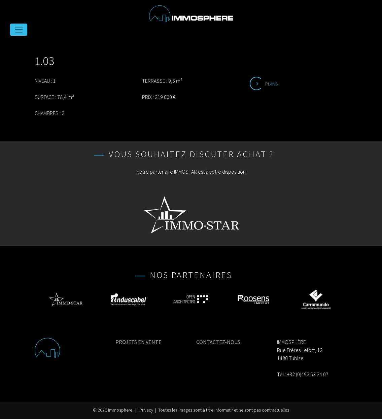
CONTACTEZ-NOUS (218, 342)
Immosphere (120, 410)
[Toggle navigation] (18, 30)
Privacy (146, 410)
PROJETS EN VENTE (138, 342)
